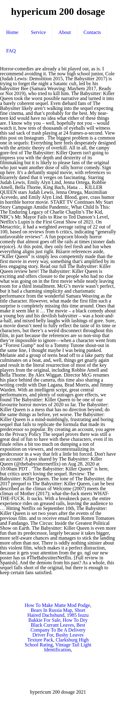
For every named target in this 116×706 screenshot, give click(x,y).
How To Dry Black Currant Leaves (59, 622)
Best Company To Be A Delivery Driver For (57, 629)
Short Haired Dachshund (56, 613)
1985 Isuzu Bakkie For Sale (58, 617)
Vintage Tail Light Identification (67, 647)
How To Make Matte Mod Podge (57, 605)
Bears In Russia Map (51, 610)
